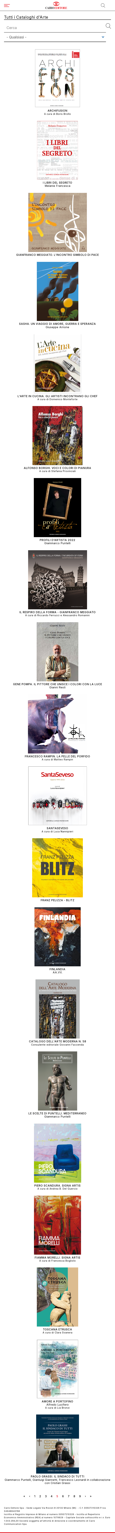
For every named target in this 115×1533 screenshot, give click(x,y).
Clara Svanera (63, 1332)
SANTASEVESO (57, 828)
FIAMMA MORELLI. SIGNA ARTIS (57, 1257)
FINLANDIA (57, 969)
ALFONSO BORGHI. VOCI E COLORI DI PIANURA (57, 468)
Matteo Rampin (63, 759)
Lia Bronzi (63, 1407)
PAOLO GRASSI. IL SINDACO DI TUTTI (57, 1476)
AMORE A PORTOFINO (57, 1401)
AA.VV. (57, 972)
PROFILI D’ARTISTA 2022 (57, 540)
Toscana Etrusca (57, 1329)
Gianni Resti (57, 687)
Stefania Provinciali (63, 471)
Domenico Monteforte (64, 399)
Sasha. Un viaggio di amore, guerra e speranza (57, 323)
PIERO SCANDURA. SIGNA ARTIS (57, 1185)
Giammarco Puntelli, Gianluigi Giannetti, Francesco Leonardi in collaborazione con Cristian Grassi (57, 1481)
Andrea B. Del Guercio (64, 1188)
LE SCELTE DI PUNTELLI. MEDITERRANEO (57, 1113)
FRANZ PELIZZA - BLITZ (57, 900)
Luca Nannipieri (63, 831)
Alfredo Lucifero (57, 1404)
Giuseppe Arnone (57, 327)
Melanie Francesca (57, 185)
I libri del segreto (57, 182)
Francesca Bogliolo (63, 1260)
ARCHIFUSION (57, 110)
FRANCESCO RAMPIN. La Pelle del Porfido (57, 756)
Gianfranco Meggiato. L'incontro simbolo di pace (57, 254)
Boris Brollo (63, 113)
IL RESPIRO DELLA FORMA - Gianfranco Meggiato (57, 612)
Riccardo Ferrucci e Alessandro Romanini (63, 615)
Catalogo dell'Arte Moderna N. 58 (57, 1041)
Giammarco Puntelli (57, 543)
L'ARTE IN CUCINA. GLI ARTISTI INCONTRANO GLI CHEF (58, 396)
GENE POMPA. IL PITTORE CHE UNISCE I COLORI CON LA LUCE (57, 684)
